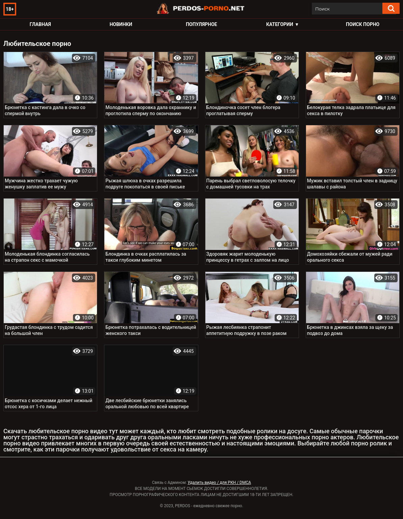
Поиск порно (362, 24)
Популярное (201, 24)
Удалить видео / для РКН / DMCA (219, 482)
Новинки (120, 24)
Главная (40, 24)
